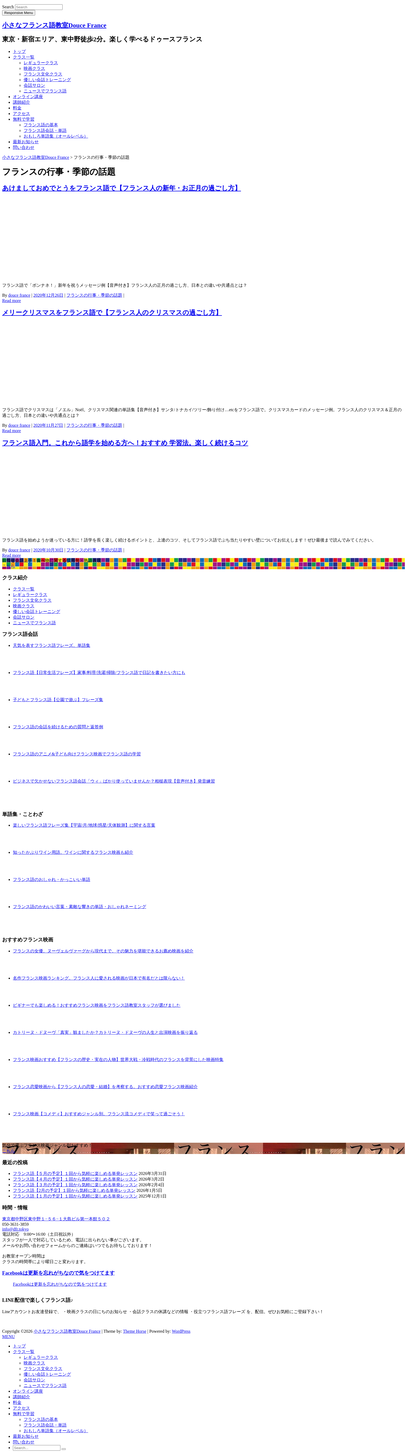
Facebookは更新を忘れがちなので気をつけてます (58, 1273)
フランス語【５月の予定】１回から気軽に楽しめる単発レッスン (75, 1173)
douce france (19, 295)
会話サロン (34, 85)
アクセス (21, 113)
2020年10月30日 (48, 550)
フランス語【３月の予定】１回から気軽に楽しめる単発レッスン (75, 1184)
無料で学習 (23, 119)
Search (8, 7)
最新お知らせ (26, 141)
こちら (8, 566)
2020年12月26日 (48, 295)
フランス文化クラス (43, 74)
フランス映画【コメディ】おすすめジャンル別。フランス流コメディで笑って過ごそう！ (99, 1114)
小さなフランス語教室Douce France (54, 25)
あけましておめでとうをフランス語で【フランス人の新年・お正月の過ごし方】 (121, 188)
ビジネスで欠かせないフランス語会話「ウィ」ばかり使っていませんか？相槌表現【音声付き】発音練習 (114, 781)
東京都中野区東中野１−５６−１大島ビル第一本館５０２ (56, 1219)
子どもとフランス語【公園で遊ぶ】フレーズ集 (58, 699)
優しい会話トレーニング (47, 79)
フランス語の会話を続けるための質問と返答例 (58, 727)
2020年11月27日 (48, 425)
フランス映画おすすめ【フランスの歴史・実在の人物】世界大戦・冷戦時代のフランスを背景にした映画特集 (118, 1059)
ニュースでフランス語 (45, 91)
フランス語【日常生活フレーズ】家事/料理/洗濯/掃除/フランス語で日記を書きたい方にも (99, 672)
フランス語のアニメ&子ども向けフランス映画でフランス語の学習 (77, 754)
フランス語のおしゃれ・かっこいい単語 (51, 879)
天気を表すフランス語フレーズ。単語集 (51, 645)
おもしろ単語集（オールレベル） (56, 136)
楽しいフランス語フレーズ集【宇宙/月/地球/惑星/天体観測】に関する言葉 (84, 825)
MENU (8, 1336)
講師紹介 (21, 102)
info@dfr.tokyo (15, 1229)
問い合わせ (23, 147)
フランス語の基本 (41, 125)
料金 (17, 108)
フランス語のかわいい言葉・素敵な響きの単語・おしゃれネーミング (79, 906)
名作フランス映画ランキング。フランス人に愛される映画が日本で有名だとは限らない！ (99, 978)
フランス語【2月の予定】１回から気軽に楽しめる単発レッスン (74, 1190)
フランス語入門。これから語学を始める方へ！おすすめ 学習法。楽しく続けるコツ (125, 442)
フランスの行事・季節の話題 (94, 295)
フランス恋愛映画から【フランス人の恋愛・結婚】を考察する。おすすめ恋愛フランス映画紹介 (105, 1086)
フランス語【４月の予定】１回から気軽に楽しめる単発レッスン (75, 1179)
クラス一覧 (23, 57)
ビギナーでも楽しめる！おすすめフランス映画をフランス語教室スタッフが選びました (97, 1005)
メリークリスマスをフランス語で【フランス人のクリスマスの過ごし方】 (112, 312)
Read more (11, 300)
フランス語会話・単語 (45, 130)
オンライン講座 (28, 96)
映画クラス (34, 68)
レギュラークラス (41, 62)
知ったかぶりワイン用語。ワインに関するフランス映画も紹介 (73, 852)
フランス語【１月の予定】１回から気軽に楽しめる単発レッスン (75, 1196)
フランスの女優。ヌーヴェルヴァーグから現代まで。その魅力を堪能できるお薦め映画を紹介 (103, 951)
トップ (19, 51)
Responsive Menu (18, 13)
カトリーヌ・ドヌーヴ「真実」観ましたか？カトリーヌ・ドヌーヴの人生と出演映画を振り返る (105, 1032)
